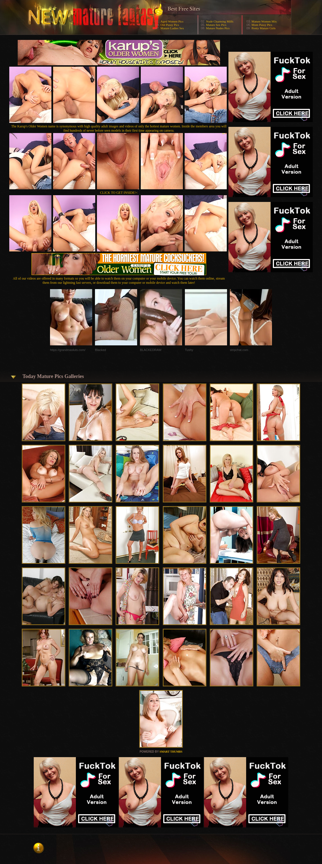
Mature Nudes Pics (218, 28)
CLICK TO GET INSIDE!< (119, 193)
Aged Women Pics (171, 21)
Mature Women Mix (263, 21)
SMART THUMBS (171, 751)
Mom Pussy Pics (261, 24)
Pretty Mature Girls (263, 28)
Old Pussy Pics (169, 24)
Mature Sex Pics (216, 24)
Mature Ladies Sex (172, 28)
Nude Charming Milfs (219, 21)
